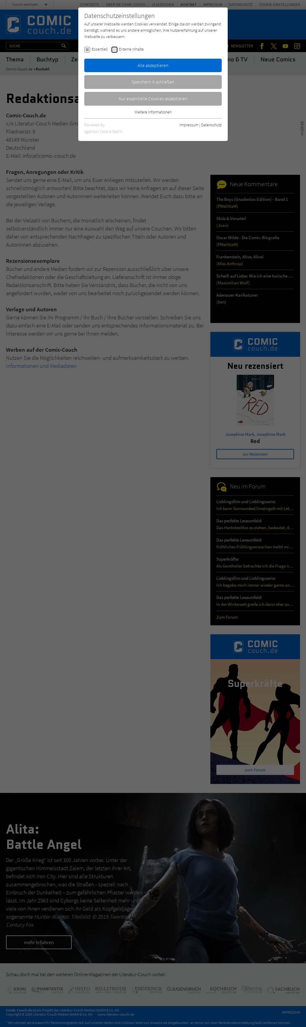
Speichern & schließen (153, 82)
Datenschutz (211, 125)
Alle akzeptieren (153, 65)
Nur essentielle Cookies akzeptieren (153, 98)
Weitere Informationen (153, 112)
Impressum (189, 125)
